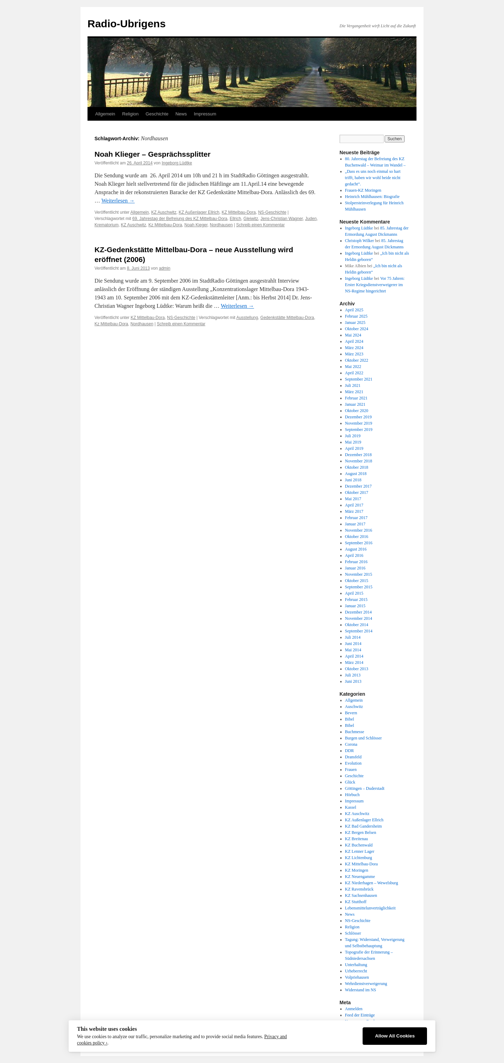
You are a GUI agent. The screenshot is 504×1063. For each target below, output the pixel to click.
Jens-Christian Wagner (281, 218)
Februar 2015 (356, 599)
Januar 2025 (355, 322)
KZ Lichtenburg (358, 857)
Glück (350, 782)
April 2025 (354, 309)
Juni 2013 (353, 681)
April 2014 (354, 656)
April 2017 (354, 505)
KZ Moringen (356, 870)
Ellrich (235, 218)
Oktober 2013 (356, 668)
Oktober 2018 (356, 467)
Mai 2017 (353, 498)
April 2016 (354, 555)
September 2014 (358, 631)
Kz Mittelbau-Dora (165, 224)
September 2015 (358, 586)
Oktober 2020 (356, 410)
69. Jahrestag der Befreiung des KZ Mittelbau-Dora (179, 218)
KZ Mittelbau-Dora (238, 212)
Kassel (350, 807)
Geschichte (157, 113)
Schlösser (353, 933)
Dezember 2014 (358, 612)
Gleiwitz (251, 218)
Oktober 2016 (356, 536)
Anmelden (354, 1008)
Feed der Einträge (360, 1015)
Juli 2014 (352, 637)
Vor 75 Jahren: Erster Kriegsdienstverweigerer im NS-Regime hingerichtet (375, 284)
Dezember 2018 (358, 454)
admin (164, 268)
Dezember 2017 (358, 486)
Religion (130, 113)
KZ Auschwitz (163, 212)
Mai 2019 (353, 442)
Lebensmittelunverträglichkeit (370, 908)
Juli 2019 (352, 435)
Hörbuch (352, 794)
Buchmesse (354, 731)
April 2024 (354, 341)
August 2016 (356, 549)
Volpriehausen (357, 977)
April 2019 (354, 448)
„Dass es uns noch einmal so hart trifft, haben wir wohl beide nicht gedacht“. (373, 177)
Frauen (351, 769)
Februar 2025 (356, 316)
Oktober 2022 (356, 360)
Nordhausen (221, 224)
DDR (349, 750)
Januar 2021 (355, 404)
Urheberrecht (356, 971)
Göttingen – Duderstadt (365, 788)
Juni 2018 (353, 479)
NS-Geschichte (272, 212)
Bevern (351, 712)
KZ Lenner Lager (359, 851)
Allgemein (105, 113)
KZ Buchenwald (359, 845)
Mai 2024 (353, 335)
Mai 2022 (353, 366)
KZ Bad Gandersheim (363, 826)
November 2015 (358, 574)
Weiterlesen (118, 201)
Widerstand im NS (360, 989)
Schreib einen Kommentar (260, 224)
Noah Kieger (196, 224)
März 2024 (354, 347)
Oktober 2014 (356, 624)
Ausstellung (247, 317)
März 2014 (354, 662)
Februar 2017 (356, 517)
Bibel (349, 719)
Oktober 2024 (356, 328)
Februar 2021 (356, 398)
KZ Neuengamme (360, 876)
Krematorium (106, 224)
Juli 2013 (352, 675)
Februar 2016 (356, 561)
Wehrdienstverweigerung (366, 983)
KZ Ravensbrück (359, 889)
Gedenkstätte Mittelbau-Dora (287, 317)
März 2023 (354, 354)
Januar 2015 (355, 605)
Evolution (353, 763)
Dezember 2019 (358, 416)
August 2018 (356, 473)
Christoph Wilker (359, 240)
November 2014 (358, 618)
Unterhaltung (356, 964)
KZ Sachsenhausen (361, 895)
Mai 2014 (353, 649)
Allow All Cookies (395, 1036)
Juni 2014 (353, 643)
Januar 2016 (355, 568)
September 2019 (358, 429)
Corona (351, 744)
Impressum (205, 113)
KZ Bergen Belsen (360, 832)
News (181, 113)
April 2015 (354, 593)
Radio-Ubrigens (127, 23)
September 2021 (358, 379)
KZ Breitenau (356, 838)
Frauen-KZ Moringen (363, 190)
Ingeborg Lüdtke (177, 163)
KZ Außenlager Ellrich (199, 212)
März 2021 (354, 391)
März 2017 (354, 511)
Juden (311, 218)
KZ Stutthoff (355, 901)
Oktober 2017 (356, 492)
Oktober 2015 (356, 580)
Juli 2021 (352, 385)
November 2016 (358, 530)
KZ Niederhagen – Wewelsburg (371, 882)
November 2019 (358, 423)
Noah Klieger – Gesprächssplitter (152, 154)
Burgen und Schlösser (363, 738)
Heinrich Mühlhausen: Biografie (372, 196)
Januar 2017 (355, 524)
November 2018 (358, 461)
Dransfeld (353, 756)
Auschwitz (354, 706)
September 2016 (358, 542)
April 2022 (354, 372)
